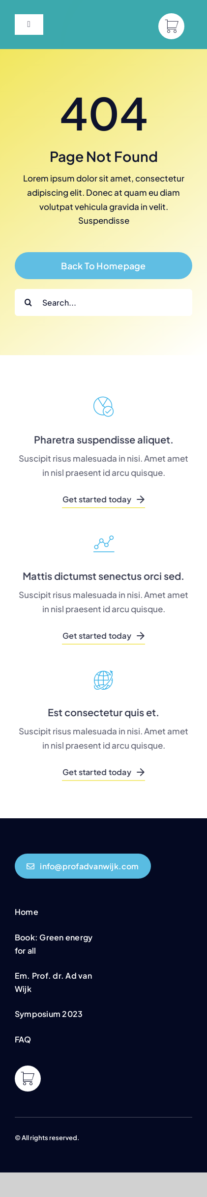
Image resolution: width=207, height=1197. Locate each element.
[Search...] (103, 302)
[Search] (28, 302)
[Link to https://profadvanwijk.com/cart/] (171, 26)
